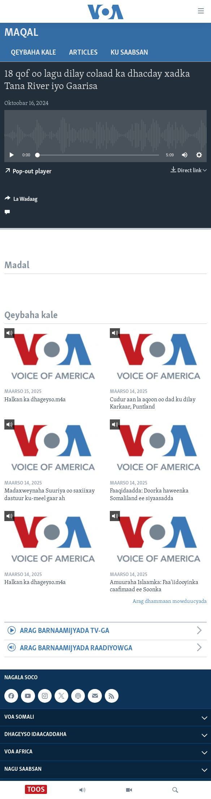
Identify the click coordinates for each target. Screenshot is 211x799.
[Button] (21, 201)
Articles (83, 52)
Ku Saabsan (129, 52)
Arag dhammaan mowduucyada (170, 601)
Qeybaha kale (33, 52)
